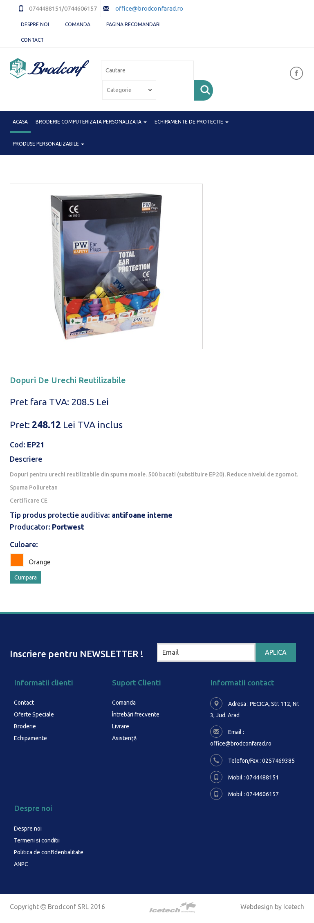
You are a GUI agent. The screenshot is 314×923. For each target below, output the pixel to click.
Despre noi (35, 24)
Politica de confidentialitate (48, 851)
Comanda (77, 24)
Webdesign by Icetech (272, 904)
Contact (32, 40)
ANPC (21, 862)
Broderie (25, 725)
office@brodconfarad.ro (148, 8)
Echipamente (30, 737)
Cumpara (25, 577)
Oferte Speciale (34, 714)
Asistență (124, 737)
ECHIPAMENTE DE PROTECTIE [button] (192, 121)
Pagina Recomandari (133, 24)
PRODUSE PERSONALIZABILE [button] (48, 143)
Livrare (120, 725)
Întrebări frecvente (135, 714)
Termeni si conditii (37, 839)
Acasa (20, 121)
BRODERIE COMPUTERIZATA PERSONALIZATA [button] (91, 121)
